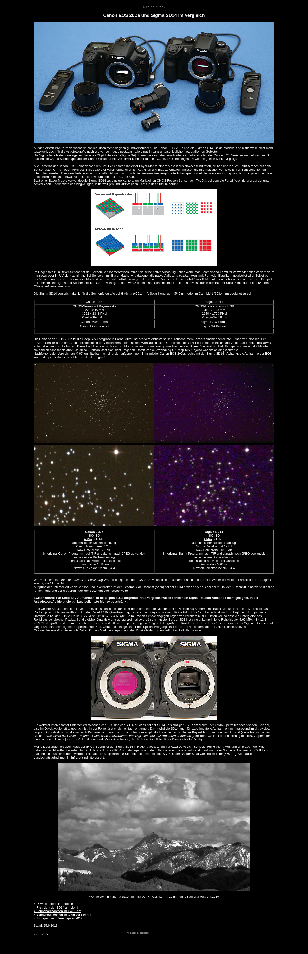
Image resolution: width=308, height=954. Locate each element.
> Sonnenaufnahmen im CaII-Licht (57, 911)
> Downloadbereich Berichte (53, 904)
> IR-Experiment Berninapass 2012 (58, 918)
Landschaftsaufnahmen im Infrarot (57, 757)
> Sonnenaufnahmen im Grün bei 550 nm (62, 914)
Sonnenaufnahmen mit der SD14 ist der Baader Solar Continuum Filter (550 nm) (180, 754)
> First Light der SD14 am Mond (56, 907)
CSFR (100, 283)
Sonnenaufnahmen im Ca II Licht (245, 750)
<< (35, 934)
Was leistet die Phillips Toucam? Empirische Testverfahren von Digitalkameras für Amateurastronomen (118, 736)
